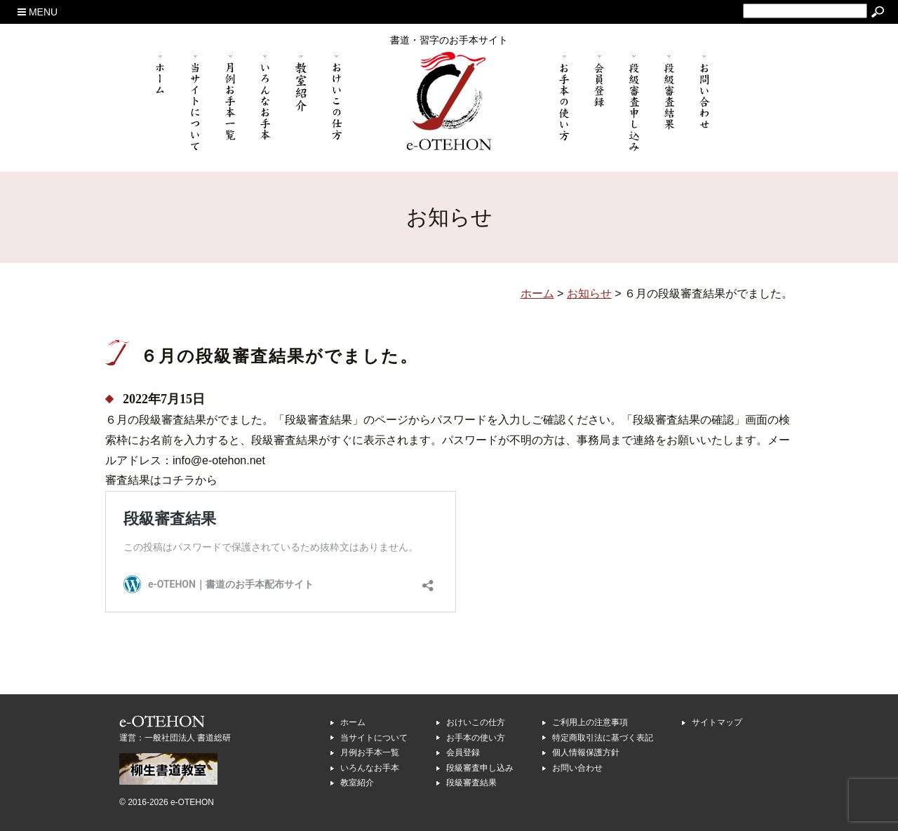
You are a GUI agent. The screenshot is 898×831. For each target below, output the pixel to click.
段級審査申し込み (480, 768)
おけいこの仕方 (475, 722)
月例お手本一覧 (369, 752)
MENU (38, 12)
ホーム (353, 722)
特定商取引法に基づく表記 (602, 738)
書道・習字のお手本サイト (449, 40)
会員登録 (463, 752)
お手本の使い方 (475, 738)
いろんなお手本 (369, 768)
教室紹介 (357, 783)
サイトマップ (717, 722)
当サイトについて (374, 738)
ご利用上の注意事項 (590, 722)
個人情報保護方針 (585, 752)
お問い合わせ (577, 768)
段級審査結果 (471, 783)
